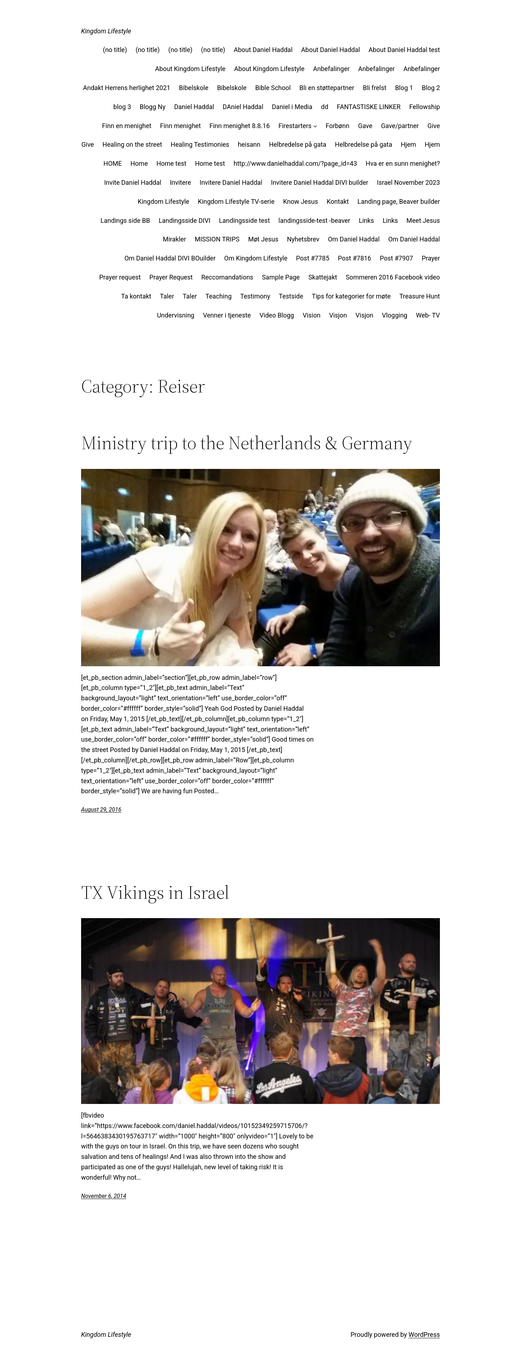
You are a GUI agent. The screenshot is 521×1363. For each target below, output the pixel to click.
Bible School (273, 87)
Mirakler (174, 239)
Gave (365, 126)
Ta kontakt (136, 296)
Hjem (408, 144)
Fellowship (424, 107)
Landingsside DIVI (184, 220)
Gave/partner (400, 126)
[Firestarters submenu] (315, 126)
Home (139, 163)
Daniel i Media (292, 107)
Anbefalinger (331, 68)
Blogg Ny (152, 107)
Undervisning (175, 315)
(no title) (115, 49)
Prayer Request (171, 277)
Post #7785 (312, 258)
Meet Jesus (423, 220)
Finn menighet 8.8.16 (240, 126)
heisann (249, 144)
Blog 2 (431, 87)
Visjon (338, 315)
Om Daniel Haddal (354, 239)
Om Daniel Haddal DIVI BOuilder (170, 258)
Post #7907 (396, 258)
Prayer (431, 258)
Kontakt (338, 201)
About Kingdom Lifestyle (190, 68)
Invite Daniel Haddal (132, 182)
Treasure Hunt (419, 296)
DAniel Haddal (243, 107)
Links (366, 220)
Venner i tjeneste (227, 315)
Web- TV (428, 315)
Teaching (219, 296)
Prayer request (120, 277)
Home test (171, 163)
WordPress (424, 1334)
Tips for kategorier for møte (351, 296)
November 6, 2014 (103, 1196)
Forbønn (337, 126)
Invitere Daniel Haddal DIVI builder (319, 182)
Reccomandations (227, 277)
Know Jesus (300, 201)
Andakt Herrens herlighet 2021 (126, 87)
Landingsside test (244, 220)
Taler (167, 296)
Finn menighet (180, 126)
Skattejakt (322, 277)
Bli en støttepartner (326, 87)
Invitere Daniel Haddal (231, 182)
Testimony (255, 296)
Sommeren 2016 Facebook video (393, 277)
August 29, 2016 (101, 809)
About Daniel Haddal (263, 49)
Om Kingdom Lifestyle (255, 258)
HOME (112, 163)
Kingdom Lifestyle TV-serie (236, 201)
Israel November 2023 (408, 182)
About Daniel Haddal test (404, 49)
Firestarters (294, 126)
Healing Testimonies (200, 144)
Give (433, 126)
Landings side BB (125, 220)
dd (324, 107)
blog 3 (122, 107)
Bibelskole (193, 87)
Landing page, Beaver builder (398, 201)
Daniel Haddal (194, 107)
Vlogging (394, 315)
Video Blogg (276, 315)
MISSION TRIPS (216, 239)
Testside (291, 296)
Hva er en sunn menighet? (403, 163)
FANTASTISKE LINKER (369, 107)
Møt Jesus (263, 239)
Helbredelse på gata (298, 144)
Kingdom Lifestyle (106, 31)
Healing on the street (132, 144)
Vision (311, 315)
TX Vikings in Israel (155, 892)
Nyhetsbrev (303, 239)
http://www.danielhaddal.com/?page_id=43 (295, 163)
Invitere (180, 182)
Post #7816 (354, 258)
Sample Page (281, 277)
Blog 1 (404, 87)
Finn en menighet (126, 126)
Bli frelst (374, 87)
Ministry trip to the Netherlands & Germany (246, 442)
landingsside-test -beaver (314, 220)
